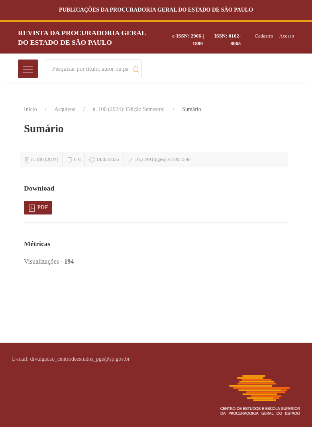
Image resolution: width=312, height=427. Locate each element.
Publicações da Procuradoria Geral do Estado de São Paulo (156, 10)
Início (30, 109)
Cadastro (264, 36)
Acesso (286, 36)
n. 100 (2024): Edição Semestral (129, 109)
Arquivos (65, 109)
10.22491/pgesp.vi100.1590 (162, 159)
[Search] (90, 69)
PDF (38, 208)
